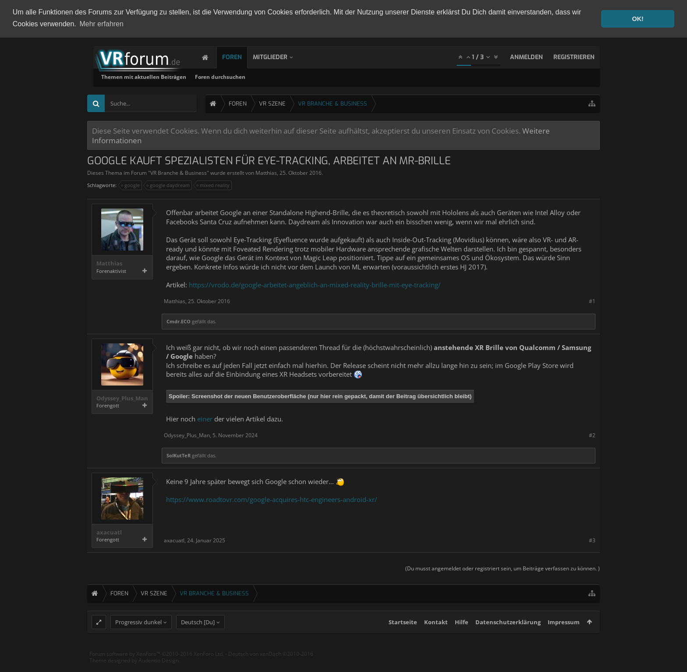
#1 (592, 300)
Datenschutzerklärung (508, 638)
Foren (241, 57)
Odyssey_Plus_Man (122, 397)
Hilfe (461, 638)
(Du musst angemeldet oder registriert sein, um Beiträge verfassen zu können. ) (502, 568)
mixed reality (213, 185)
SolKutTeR (178, 454)
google (131, 185)
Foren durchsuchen (332, 76)
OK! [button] (637, 18)
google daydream (168, 185)
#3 (592, 539)
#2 (592, 434)
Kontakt (436, 638)
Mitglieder (279, 57)
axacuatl (109, 531)
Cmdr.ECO (178, 320)
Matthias (266, 172)
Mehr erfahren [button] (101, 24)
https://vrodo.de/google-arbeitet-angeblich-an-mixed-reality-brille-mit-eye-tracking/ (315, 283)
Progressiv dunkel (138, 638)
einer (204, 418)
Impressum (564, 638)
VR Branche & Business (178, 172)
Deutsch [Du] (198, 638)
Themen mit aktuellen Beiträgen (255, 76)
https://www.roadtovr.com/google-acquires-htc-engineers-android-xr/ (271, 498)
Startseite (403, 638)
